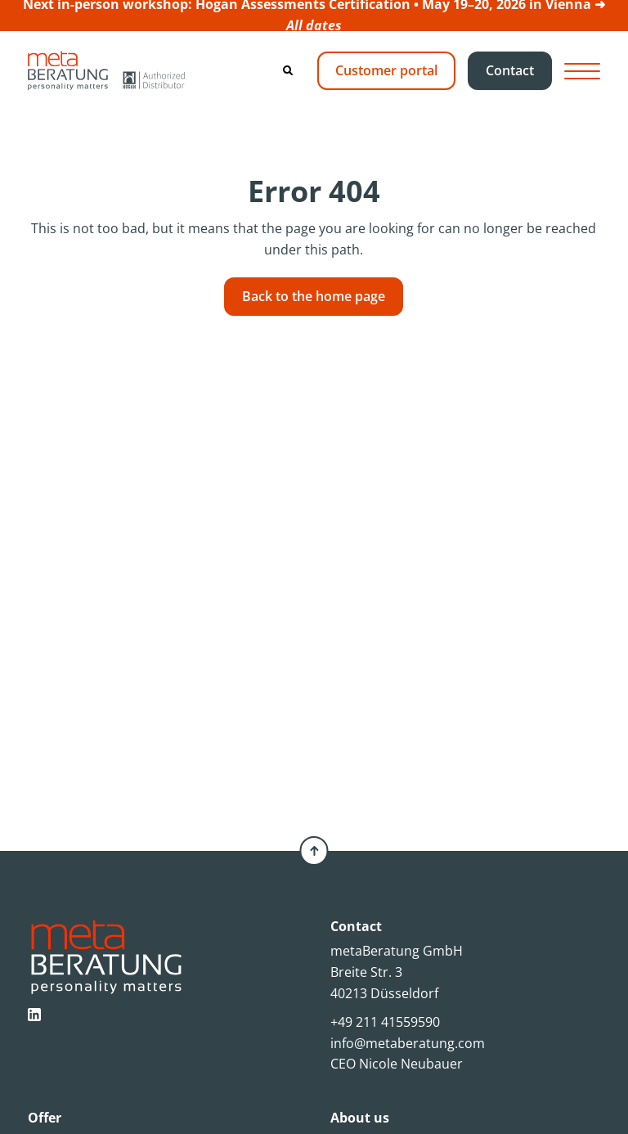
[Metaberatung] (106, 70)
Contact (510, 70)
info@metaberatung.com (407, 1043)
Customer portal (386, 70)
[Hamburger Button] (582, 70)
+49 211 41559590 (385, 1022)
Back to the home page (313, 296)
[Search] (288, 70)
